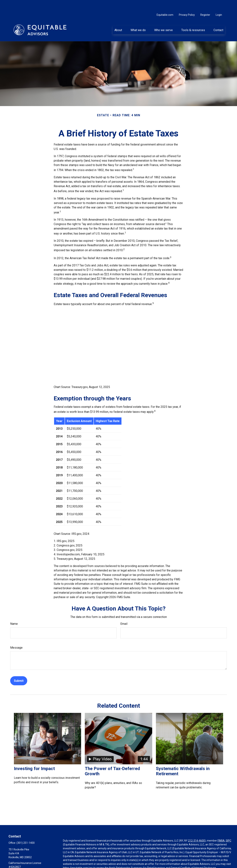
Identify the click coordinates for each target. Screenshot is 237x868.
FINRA (221, 829)
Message (16, 636)
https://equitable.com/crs (78, 856)
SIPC (228, 829)
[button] (118, 18)
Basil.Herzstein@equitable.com (27, 862)
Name (14, 612)
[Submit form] (18, 669)
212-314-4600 (196, 829)
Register (205, 3)
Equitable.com (165, 3)
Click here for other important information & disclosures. (95, 863)
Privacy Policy (187, 3)
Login (219, 3)
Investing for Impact (34, 757)
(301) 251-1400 (25, 831)
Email (123, 612)
